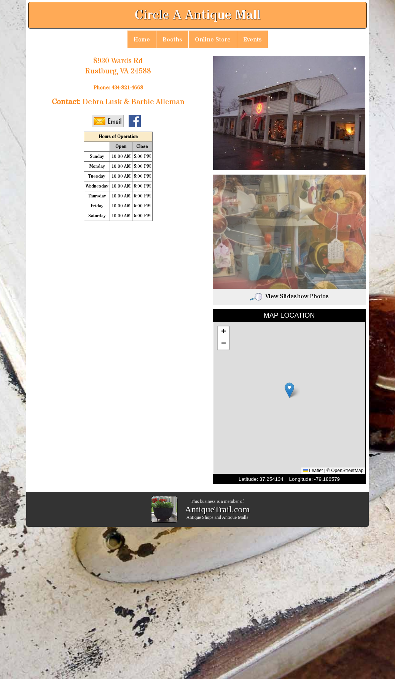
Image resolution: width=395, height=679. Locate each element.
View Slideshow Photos (289, 296)
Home (142, 39)
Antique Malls (235, 517)
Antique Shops (199, 517)
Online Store (213, 39)
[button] (289, 390)
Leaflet (313, 470)
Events (252, 39)
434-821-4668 (127, 88)
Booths (172, 39)
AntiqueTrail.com (217, 509)
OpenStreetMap (347, 470)
